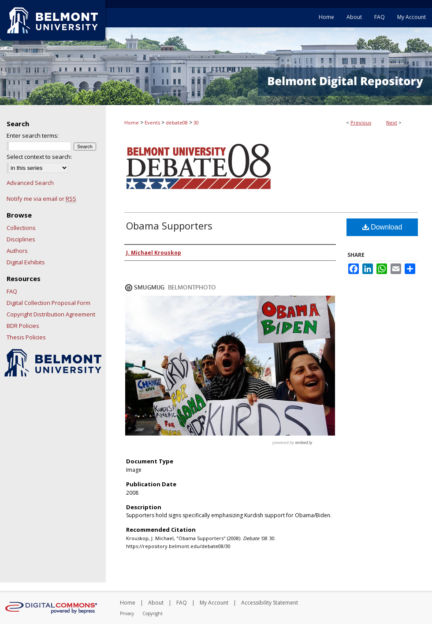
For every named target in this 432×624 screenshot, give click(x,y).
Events (152, 122)
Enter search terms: (33, 135)
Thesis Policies (26, 337)
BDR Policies (23, 326)
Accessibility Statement (269, 602)
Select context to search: (39, 157)
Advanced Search (30, 183)
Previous (360, 122)
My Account (214, 602)
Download (382, 227)
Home (131, 122)
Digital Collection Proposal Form (48, 303)
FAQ (12, 291)
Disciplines (21, 239)
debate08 (177, 122)
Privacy (127, 613)
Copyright (152, 613)
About (156, 602)
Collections (21, 228)
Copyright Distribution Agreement (51, 314)
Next (391, 122)
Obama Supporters (169, 225)
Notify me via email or (41, 199)
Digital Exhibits (26, 262)
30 (196, 122)
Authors (17, 251)
